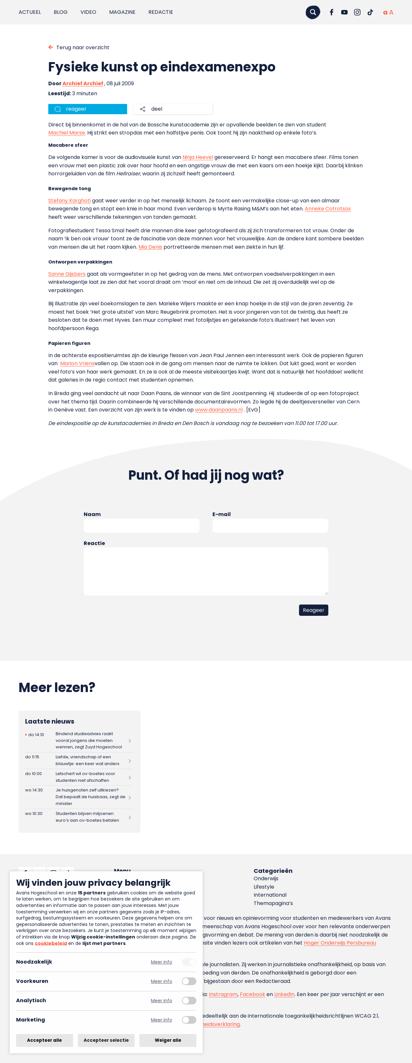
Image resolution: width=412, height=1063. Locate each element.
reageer (76, 109)
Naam (92, 514)
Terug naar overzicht (82, 47)
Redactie (160, 12)
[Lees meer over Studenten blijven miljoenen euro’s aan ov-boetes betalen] (79, 817)
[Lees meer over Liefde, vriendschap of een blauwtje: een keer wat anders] (79, 761)
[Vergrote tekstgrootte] (391, 12)
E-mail (221, 514)
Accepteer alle (44, 1040)
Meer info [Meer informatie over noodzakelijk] (161, 962)
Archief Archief (82, 83)
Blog (61, 12)
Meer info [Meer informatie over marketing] (161, 1020)
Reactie (94, 543)
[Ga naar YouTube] (344, 12)
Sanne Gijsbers (67, 274)
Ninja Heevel (198, 157)
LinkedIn (284, 994)
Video (88, 12)
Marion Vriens (77, 363)
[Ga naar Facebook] (331, 12)
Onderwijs (266, 878)
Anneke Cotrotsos (328, 208)
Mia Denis (150, 247)
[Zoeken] (313, 12)
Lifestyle (264, 887)
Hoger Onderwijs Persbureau (340, 943)
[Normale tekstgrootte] (385, 12)
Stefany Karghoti (69, 200)
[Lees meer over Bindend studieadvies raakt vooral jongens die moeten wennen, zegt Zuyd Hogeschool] (79, 740)
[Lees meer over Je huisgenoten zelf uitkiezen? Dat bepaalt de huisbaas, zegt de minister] (79, 797)
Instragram (223, 994)
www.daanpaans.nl (219, 409)
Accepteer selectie (106, 1040)
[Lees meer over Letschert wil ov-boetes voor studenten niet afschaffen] (79, 777)
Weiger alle (168, 1040)
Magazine (122, 12)
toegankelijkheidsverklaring (205, 1024)
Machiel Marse (66, 132)
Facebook (252, 994)
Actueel (30, 12)
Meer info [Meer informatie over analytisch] (161, 1001)
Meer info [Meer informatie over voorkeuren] (161, 981)
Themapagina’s (273, 903)
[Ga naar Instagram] (357, 12)
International (270, 895)
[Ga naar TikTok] (370, 12)
